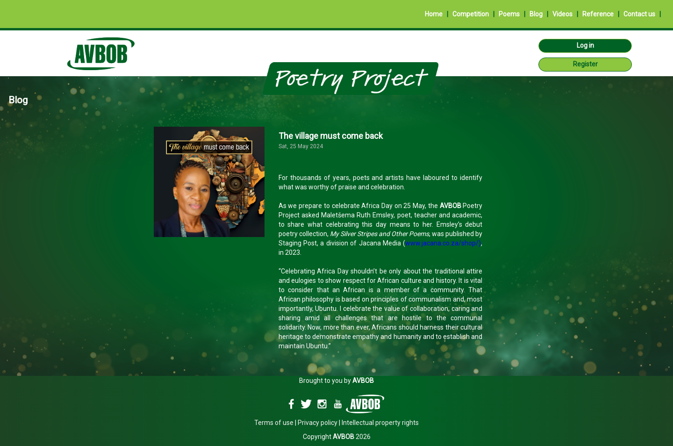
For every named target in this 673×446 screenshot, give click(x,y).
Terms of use (274, 422)
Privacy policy (317, 422)
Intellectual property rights (380, 422)
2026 (352, 436)
